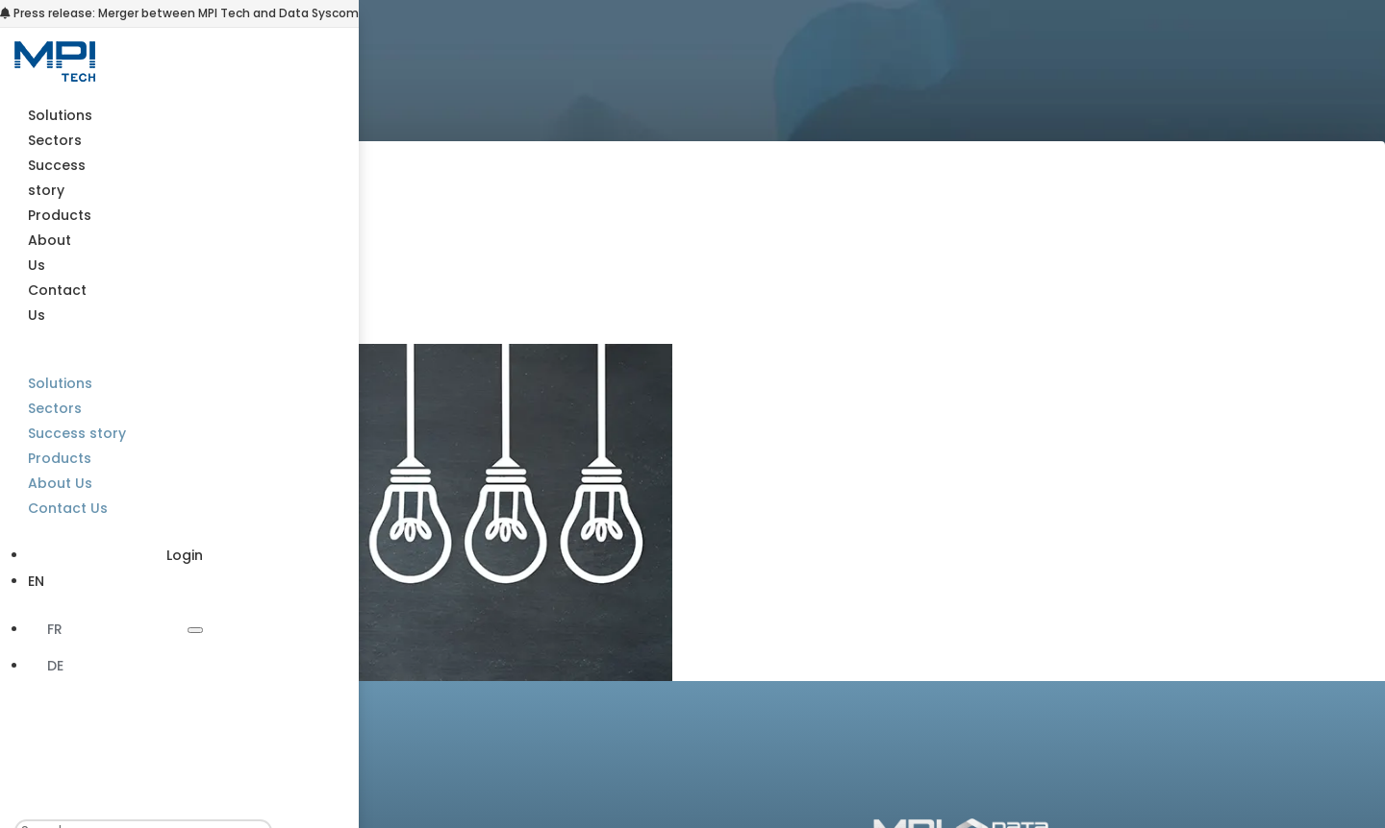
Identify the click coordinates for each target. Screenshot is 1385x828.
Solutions (60, 115)
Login (184, 555)
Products (59, 215)
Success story (77, 433)
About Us (60, 483)
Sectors (55, 140)
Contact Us (68, 508)
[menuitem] (115, 581)
